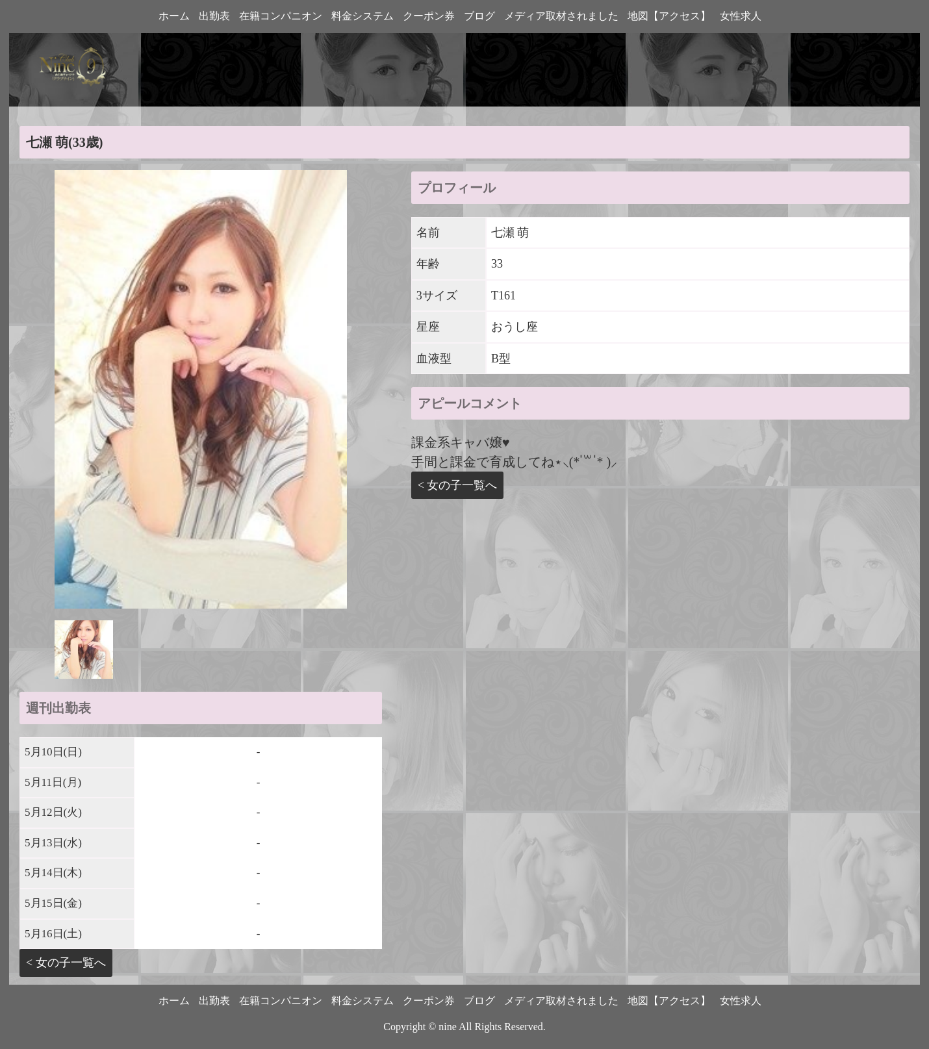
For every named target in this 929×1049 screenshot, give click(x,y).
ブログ (479, 15)
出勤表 (214, 15)
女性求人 (740, 15)
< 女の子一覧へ (66, 962)
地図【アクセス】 (669, 15)
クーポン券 (429, 15)
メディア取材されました (561, 15)
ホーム (174, 15)
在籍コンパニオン (280, 15)
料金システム (362, 15)
